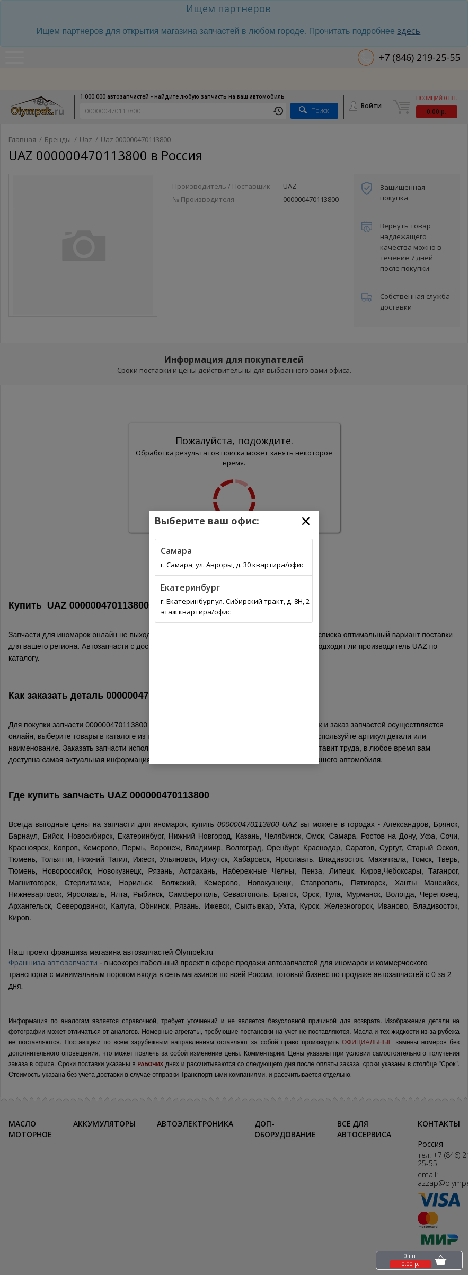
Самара (176, 551)
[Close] (305, 521)
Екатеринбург (190, 587)
